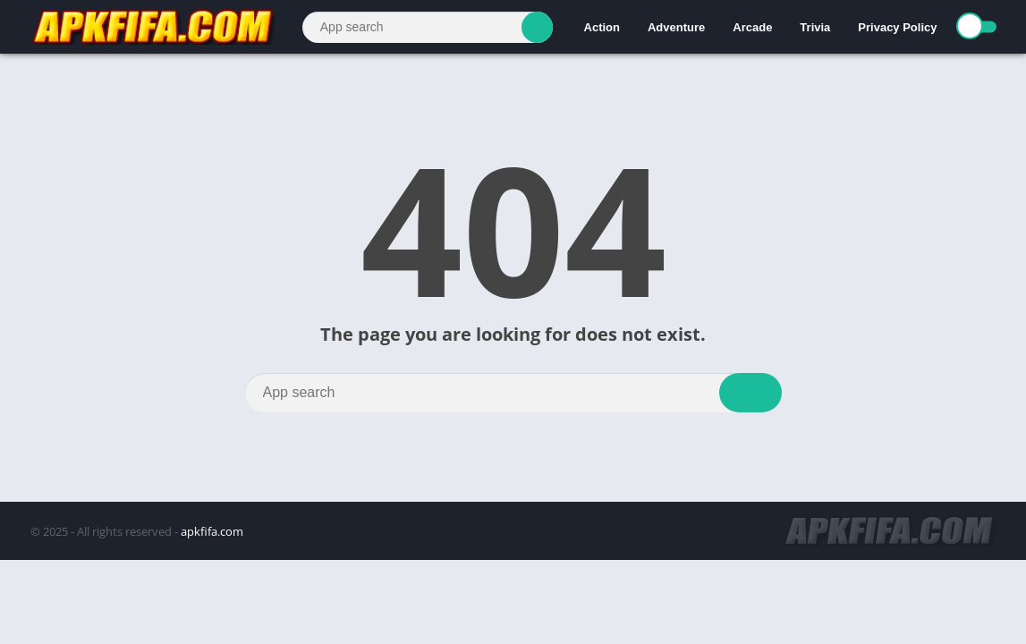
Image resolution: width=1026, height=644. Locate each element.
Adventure (676, 27)
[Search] (427, 27)
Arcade (752, 27)
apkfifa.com (212, 531)
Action (602, 27)
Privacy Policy (897, 27)
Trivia (815, 27)
